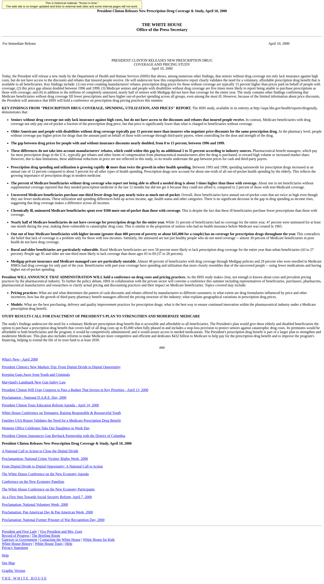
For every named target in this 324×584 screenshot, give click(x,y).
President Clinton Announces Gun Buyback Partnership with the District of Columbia (63, 436)
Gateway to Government (19, 540)
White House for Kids (99, 540)
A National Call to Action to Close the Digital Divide (40, 451)
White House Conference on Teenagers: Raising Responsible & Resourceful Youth (61, 413)
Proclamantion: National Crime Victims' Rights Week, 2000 (45, 459)
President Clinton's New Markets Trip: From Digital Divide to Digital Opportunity (61, 367)
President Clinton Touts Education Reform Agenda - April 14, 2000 (50, 405)
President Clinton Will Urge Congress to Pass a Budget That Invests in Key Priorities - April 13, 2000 (75, 390)
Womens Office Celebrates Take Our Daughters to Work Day (46, 428)
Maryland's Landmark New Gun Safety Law (34, 382)
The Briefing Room (46, 535)
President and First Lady (19, 531)
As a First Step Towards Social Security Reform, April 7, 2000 (47, 497)
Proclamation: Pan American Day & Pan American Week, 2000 (47, 512)
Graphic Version (13, 571)
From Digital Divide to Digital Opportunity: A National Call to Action (52, 466)
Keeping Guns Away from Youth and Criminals (36, 375)
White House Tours (49, 544)
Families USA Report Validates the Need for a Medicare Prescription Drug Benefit (61, 420)
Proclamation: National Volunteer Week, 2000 (35, 504)
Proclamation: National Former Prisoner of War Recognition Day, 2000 (53, 520)
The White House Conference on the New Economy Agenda (45, 474)
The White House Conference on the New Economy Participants (48, 489)
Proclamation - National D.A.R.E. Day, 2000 (34, 397)
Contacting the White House (60, 540)
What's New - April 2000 (20, 359)
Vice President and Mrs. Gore (61, 531)
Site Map (8, 563)
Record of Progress (15, 535)
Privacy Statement (15, 548)
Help (68, 544)
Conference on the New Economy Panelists (33, 482)
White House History (17, 544)
